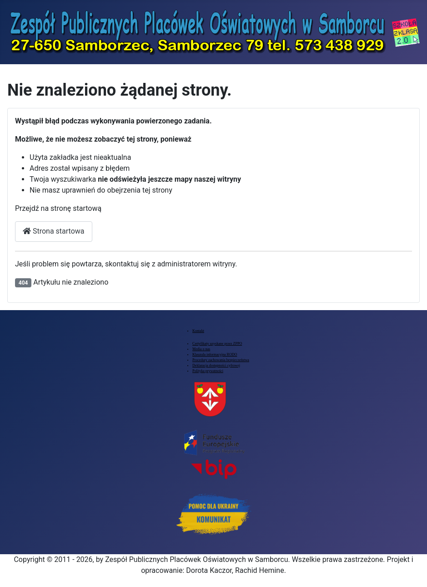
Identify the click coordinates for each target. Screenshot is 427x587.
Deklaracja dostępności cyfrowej (216, 365)
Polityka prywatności (207, 371)
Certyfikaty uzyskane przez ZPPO (217, 344)
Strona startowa (54, 231)
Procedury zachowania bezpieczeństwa (220, 360)
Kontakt (198, 331)
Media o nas (201, 349)
